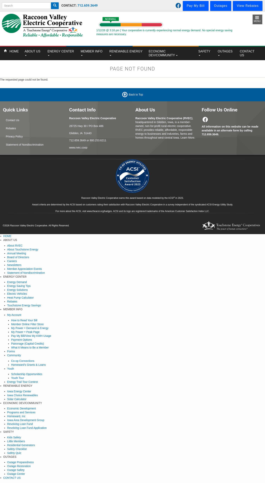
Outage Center (16, 473)
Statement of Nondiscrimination (25, 144)
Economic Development (21, 408)
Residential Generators (21, 445)
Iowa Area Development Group (25, 420)
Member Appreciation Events (24, 268)
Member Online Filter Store (27, 324)
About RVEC (14, 245)
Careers (12, 261)
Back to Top (136, 94)
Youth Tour (17, 378)
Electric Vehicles (17, 293)
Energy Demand (17, 282)
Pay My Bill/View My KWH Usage (31, 335)
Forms (11, 351)
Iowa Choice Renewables (22, 395)
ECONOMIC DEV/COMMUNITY (163, 53)
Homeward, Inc (16, 416)
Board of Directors (18, 257)
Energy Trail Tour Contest (22, 381)
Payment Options (21, 339)
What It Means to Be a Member (30, 347)
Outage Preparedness (20, 462)
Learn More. (187, 137)
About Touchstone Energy (22, 249)
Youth (10, 368)
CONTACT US (247, 53)
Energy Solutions (17, 289)
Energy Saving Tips (19, 286)
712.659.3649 (88, 5)
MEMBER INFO (91, 53)
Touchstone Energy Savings (24, 305)
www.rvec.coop (78, 147)
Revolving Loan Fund (20, 424)
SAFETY (204, 53)
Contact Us (12, 120)
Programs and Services (21, 412)
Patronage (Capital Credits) (27, 343)
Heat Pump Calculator (20, 297)
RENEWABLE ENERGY (125, 53)
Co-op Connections (22, 360)
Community (14, 355)
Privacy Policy (14, 136)
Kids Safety (14, 437)
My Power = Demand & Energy (29, 328)
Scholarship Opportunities (26, 374)
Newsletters (14, 265)
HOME (14, 51)
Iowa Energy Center (19, 391)
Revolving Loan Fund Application (27, 427)
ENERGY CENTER (60, 53)
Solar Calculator (17, 399)
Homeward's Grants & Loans (28, 364)
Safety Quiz (14, 452)
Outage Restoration (19, 466)
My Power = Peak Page (25, 332)
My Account (14, 314)
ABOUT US (32, 53)
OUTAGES (225, 53)
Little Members (16, 441)
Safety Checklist (17, 449)
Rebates (11, 128)
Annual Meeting (16, 253)
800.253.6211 (98, 140)
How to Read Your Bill (24, 320)
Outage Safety (16, 470)
